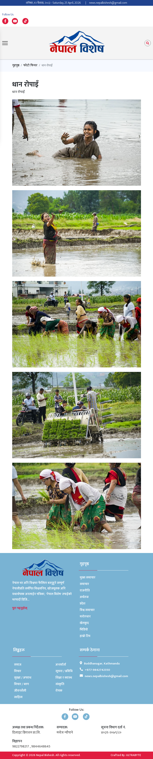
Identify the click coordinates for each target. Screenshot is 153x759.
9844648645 (40, 746)
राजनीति (85, 590)
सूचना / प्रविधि (64, 671)
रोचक (59, 690)
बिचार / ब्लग (21, 684)
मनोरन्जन (85, 616)
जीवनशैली (20, 690)
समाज (17, 664)
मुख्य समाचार (87, 577)
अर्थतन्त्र (84, 597)
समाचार (84, 584)
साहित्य (18, 697)
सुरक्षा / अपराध (22, 677)
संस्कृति (60, 684)
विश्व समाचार (87, 610)
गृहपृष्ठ (15, 65)
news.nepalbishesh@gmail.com (108, 2)
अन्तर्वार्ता (61, 664)
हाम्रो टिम (85, 636)
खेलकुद (84, 623)
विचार (17, 671)
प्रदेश (82, 603)
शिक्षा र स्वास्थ (64, 677)
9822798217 (20, 746)
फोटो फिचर (30, 65)
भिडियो (84, 629)
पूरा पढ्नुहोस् (19, 608)
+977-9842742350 (97, 669)
